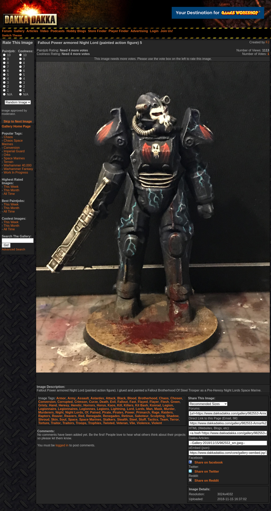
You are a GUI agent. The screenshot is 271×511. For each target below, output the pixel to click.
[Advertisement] (153, 378)
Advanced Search (13, 249)
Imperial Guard (14, 151)
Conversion (12, 147)
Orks (7, 154)
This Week (11, 186)
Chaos (8, 137)
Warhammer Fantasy (18, 169)
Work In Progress (16, 172)
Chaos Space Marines (12, 142)
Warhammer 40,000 (18, 165)
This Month (11, 190)
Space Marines (14, 158)
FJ (267, 42)
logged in (62, 445)
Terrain (8, 162)
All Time (9, 193)
